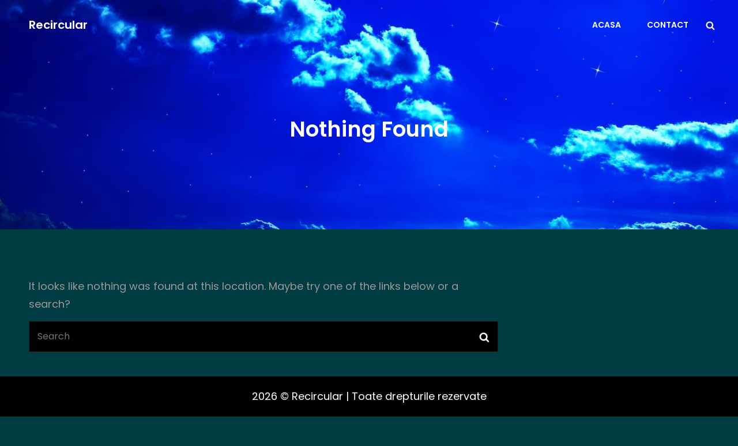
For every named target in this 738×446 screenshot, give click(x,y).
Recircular (58, 25)
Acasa (606, 25)
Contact (667, 25)
